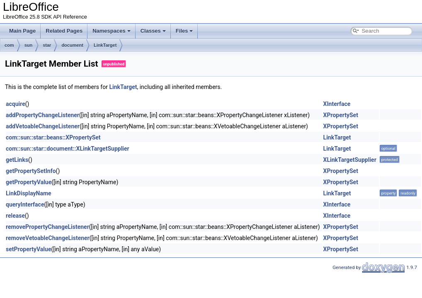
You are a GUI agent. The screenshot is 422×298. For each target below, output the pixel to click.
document (72, 45)
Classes (153, 31)
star (47, 45)
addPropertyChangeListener (42, 115)
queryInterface (25, 204)
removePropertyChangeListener (47, 226)
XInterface (337, 104)
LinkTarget (105, 45)
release (15, 215)
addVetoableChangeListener (43, 126)
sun (28, 45)
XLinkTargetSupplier (349, 159)
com (9, 45)
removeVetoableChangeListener (48, 238)
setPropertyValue (28, 249)
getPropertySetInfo (31, 171)
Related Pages (64, 31)
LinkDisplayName (28, 193)
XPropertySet (340, 115)
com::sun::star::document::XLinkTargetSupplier (67, 148)
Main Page (22, 31)
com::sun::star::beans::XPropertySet (53, 137)
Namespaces (111, 31)
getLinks (17, 159)
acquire (15, 104)
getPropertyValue (28, 182)
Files (184, 31)
